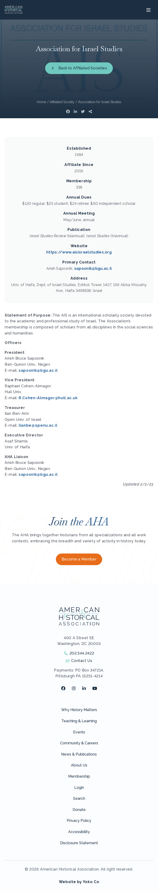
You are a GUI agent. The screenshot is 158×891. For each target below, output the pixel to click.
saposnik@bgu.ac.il (93, 268)
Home (41, 102)
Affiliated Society (62, 102)
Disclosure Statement (79, 843)
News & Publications (79, 754)
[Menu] (147, 10)
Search (79, 798)
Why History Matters (79, 710)
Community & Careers (79, 743)
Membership (79, 776)
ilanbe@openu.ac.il (38, 425)
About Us (79, 765)
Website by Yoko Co (79, 882)
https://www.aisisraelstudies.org (79, 252)
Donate (79, 809)
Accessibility (79, 832)
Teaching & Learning (79, 721)
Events (79, 732)
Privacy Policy (79, 820)
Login (79, 787)
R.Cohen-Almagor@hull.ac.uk (48, 398)
